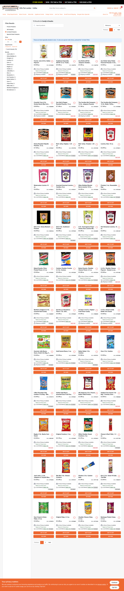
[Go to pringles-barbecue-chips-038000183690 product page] (110, 519)
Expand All (14, 46)
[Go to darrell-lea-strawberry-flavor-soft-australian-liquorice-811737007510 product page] (66, 312)
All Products (10, 29)
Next (119, 29)
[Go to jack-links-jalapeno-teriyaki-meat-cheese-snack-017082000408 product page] (44, 478)
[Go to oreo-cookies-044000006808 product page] (110, 354)
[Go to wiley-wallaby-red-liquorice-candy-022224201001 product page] (110, 146)
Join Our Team (59, 14)
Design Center (49, 14)
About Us (105, 14)
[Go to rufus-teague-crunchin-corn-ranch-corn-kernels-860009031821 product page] (44, 105)
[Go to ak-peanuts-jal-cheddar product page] (88, 63)
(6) (11, 56)
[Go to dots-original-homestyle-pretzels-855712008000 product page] (110, 188)
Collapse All (8, 46)
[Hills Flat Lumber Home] (10, 8)
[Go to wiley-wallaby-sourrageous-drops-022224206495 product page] (88, 229)
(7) (11, 54)
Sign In (109, 8)
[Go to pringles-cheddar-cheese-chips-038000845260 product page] (88, 519)
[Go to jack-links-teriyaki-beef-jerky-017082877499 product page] (88, 146)
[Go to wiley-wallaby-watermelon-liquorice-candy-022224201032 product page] (44, 188)
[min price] (8, 42)
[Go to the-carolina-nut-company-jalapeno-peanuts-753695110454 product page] (88, 105)
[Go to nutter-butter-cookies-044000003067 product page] (88, 354)
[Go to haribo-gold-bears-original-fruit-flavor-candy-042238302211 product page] (66, 354)
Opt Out (114, 587)
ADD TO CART (43, 78)
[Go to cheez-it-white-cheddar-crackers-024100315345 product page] (88, 437)
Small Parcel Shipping (70, 14)
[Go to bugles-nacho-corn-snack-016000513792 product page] (44, 437)
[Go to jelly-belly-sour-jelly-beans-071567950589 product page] (44, 354)
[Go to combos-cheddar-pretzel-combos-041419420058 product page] (88, 271)
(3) (10, 60)
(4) (10, 58)
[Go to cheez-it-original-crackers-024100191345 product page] (66, 437)
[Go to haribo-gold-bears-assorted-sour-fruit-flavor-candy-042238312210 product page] (66, 395)
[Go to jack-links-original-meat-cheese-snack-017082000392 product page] (110, 437)
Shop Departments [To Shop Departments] (12, 14)
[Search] (94, 8)
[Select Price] (20, 42)
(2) (10, 64)
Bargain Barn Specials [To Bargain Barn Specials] (83, 14)
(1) (10, 71)
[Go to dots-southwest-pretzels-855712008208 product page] (66, 229)
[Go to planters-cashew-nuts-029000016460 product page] (88, 478)
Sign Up (116, 8)
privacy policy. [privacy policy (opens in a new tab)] (102, 584)
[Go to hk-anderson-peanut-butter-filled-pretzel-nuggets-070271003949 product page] (88, 395)
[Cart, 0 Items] (120, 8)
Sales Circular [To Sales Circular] (23, 14)
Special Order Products (13, 34)
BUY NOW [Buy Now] (43, 82)
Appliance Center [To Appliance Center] (39, 14)
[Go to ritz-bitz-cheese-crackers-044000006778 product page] (66, 478)
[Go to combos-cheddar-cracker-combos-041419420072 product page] (66, 271)
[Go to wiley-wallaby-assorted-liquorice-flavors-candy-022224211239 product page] (66, 188)
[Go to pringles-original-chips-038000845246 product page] (66, 519)
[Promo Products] (5, 26)
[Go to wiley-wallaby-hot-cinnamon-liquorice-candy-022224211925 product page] (110, 229)
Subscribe (30, 14)
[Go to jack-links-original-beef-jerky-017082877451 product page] (66, 146)
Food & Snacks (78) (11, 49)
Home (4, 14)
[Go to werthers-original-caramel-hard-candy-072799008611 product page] (44, 312)
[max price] (15, 42)
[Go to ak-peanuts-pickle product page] (110, 63)
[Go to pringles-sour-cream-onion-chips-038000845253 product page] (44, 519)
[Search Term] (72, 8)
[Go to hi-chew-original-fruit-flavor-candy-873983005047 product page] (88, 312)
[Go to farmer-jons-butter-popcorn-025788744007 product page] (44, 63)
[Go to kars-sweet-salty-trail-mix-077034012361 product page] (110, 478)
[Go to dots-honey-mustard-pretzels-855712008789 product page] (44, 229)
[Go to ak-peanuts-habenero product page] (66, 63)
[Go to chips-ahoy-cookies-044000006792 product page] (44, 395)
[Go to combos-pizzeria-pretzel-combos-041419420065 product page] (44, 271)
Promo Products (11, 26)
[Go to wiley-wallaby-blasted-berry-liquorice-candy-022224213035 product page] (88, 188)
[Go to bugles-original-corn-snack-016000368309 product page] (110, 395)
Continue (114, 582)
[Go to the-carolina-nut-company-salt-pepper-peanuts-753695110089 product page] (66, 105)
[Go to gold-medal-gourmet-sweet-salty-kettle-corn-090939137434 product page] (110, 312)
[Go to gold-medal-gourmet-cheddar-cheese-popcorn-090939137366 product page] (110, 271)
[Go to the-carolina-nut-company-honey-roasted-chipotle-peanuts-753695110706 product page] (44, 146)
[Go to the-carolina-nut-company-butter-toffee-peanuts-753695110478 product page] (110, 105)
